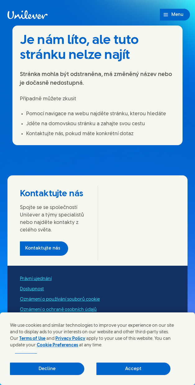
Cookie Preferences (57, 345)
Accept (133, 368)
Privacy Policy (70, 338)
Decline (47, 368)
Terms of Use (32, 338)
